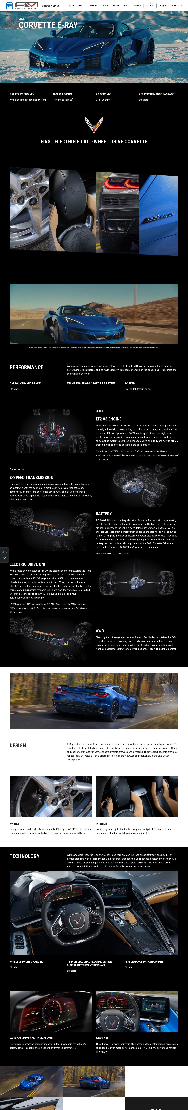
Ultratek (150, 5)
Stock (105, 5)
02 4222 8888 (77, 5)
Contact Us (177, 5)
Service (116, 5)
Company (163, 5)
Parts (126, 5)
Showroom (93, 5)
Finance (137, 5)
